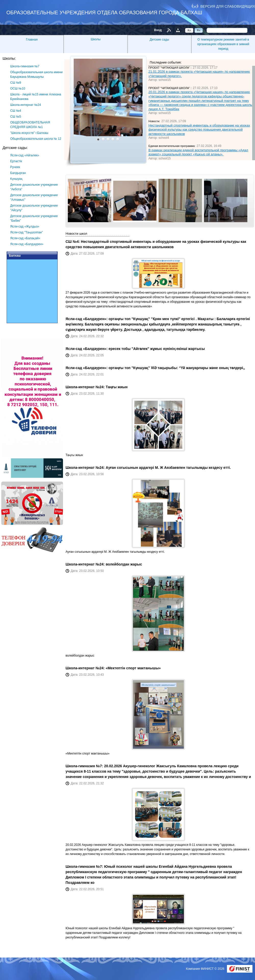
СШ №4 (15, 110)
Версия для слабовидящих (227, 6)
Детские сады (159, 39)
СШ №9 (15, 82)
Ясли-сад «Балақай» (25, 238)
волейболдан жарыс (124, 564)
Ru (198, 30)
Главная (32, 39)
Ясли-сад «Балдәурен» (26, 244)
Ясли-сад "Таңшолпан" (26, 232)
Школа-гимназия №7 (25, 66)
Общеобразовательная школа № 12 (35, 139)
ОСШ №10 (17, 88)
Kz (189, 30)
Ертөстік (16, 161)
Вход (158, 30)
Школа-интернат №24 (25, 105)
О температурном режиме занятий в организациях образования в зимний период (223, 44)
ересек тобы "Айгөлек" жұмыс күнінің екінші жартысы (157, 349)
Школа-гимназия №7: (85, 766)
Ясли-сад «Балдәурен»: (87, 319)
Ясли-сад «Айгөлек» (24, 155)
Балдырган (18, 173)
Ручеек (15, 167)
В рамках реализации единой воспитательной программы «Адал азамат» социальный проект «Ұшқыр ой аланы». (198, 152)
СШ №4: (73, 242)
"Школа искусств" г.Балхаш (29, 133)
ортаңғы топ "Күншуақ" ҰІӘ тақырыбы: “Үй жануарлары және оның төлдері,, (177, 368)
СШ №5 (15, 116)
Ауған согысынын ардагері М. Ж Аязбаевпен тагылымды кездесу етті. (168, 468)
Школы (95, 39)
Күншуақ (16, 179)
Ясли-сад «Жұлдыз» (24, 226)
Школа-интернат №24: (86, 387)
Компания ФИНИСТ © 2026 (205, 969)
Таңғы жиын (117, 387)
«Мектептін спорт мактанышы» (133, 668)
